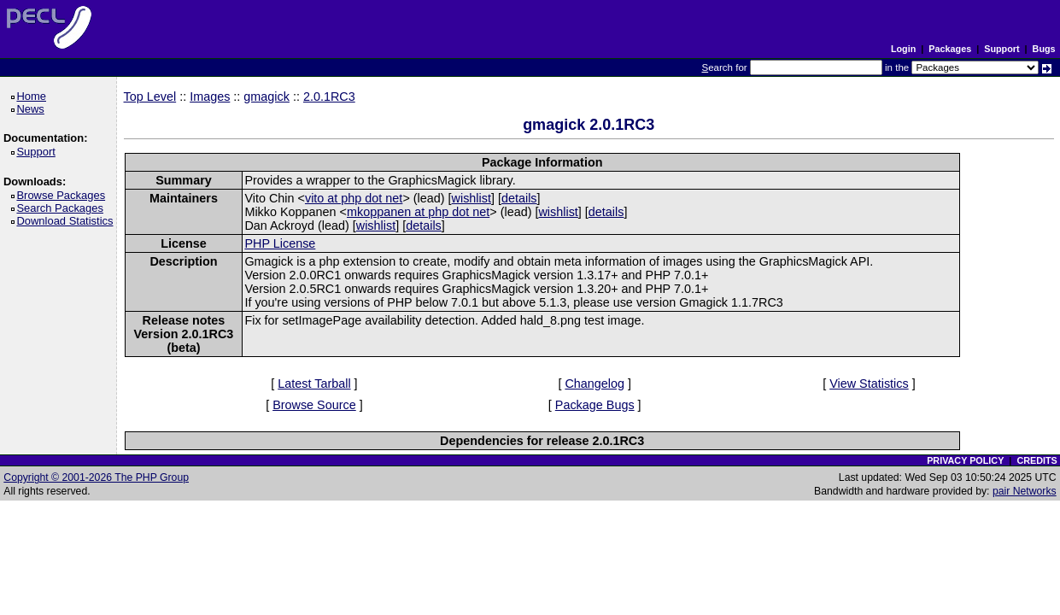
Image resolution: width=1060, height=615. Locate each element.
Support (1001, 49)
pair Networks (1025, 491)
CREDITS (1036, 460)
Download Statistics (67, 220)
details (519, 198)
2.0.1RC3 (329, 96)
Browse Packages (63, 195)
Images (210, 96)
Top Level (150, 96)
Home (33, 96)
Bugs (1044, 49)
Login (903, 49)
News (32, 108)
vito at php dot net (353, 198)
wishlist (471, 198)
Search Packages (62, 208)
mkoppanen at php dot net (418, 212)
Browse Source (314, 405)
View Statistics (869, 383)
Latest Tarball (314, 383)
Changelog (594, 383)
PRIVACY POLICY (965, 460)
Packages (949, 49)
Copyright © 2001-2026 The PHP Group (96, 477)
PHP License (279, 243)
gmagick (266, 96)
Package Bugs (595, 405)
